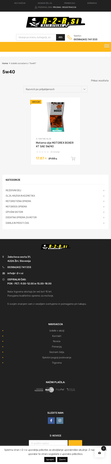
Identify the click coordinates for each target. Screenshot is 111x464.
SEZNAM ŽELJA (45, 3)
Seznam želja (56, 352)
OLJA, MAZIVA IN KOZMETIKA (20, 195)
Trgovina (57, 362)
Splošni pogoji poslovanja (56, 357)
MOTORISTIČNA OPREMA (18, 201)
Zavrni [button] (62, 459)
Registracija (69, 7)
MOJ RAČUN (19, 3)
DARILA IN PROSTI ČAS (17, 223)
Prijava (57, 7)
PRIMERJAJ (69, 3)
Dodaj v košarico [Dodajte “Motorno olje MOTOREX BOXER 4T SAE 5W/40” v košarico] (73, 159)
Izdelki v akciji (56, 330)
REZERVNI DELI (13, 190)
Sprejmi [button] (50, 459)
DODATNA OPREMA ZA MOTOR (21, 217)
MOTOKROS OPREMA (16, 206)
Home (5, 63)
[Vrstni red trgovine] (55, 89)
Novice (57, 341)
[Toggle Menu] (106, 46)
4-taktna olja (43, 139)
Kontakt (56, 336)
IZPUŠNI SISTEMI (14, 212)
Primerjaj (57, 346)
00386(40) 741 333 (82, 39)
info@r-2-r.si (15, 273)
